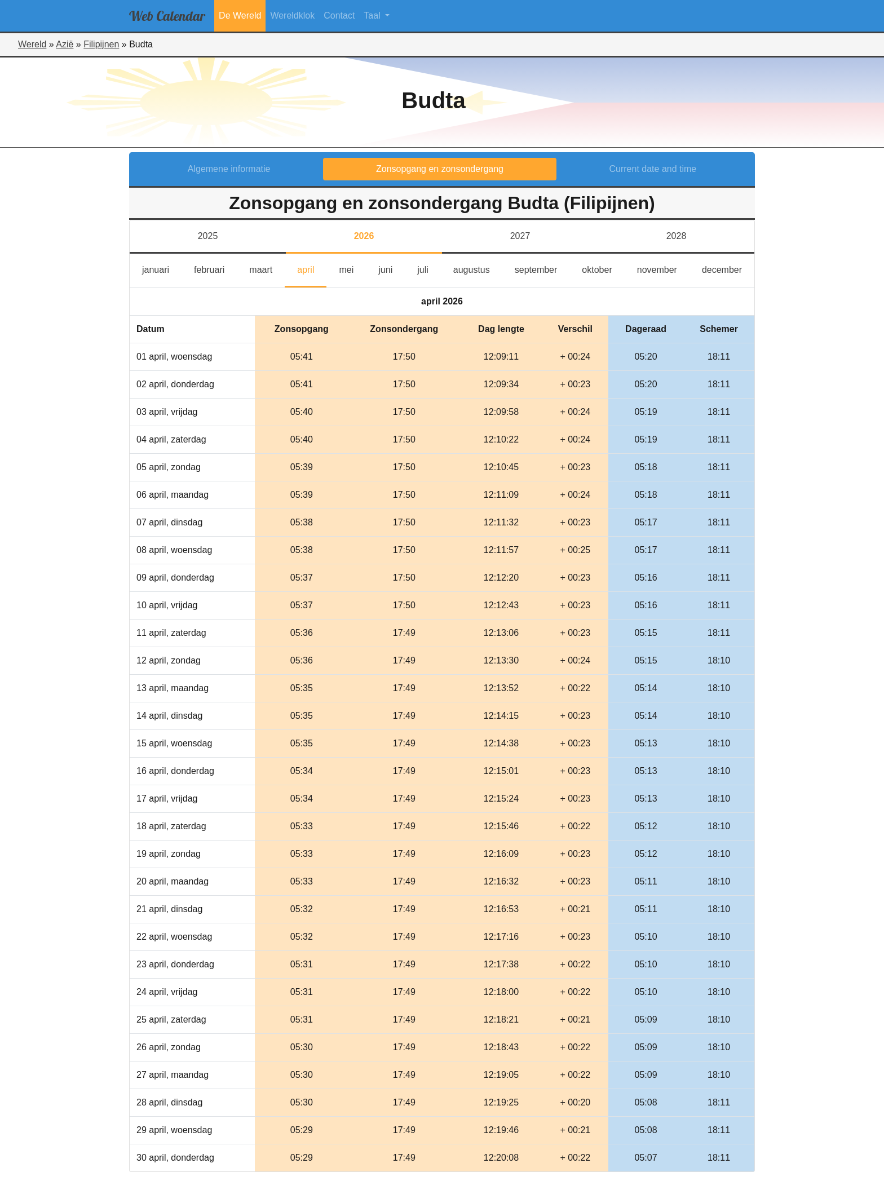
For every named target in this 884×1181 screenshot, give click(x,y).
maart (267, 269)
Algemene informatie (229, 169)
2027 (520, 236)
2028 (676, 236)
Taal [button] (373, 15)
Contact (339, 15)
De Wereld (240, 15)
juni (391, 269)
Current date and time (653, 169)
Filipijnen (101, 44)
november (663, 269)
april (311, 269)
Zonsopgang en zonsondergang (439, 169)
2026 (364, 236)
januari (162, 269)
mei (352, 269)
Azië (64, 44)
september (542, 269)
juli (428, 269)
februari (215, 269)
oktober (603, 269)
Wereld (32, 44)
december (728, 269)
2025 (208, 236)
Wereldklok (292, 15)
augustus (477, 269)
